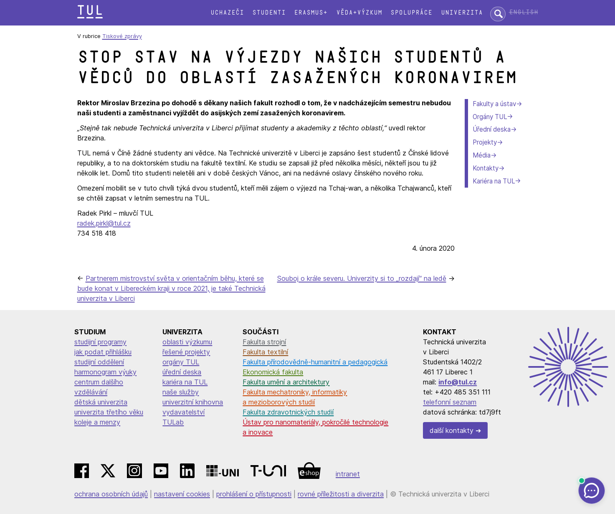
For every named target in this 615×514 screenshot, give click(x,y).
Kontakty (486, 168)
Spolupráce (411, 13)
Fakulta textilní (265, 352)
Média (482, 155)
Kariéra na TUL (494, 181)
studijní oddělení (99, 362)
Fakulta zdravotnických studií (288, 412)
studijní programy (100, 342)
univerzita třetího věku (108, 412)
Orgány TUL (490, 117)
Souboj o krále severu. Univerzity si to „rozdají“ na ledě (361, 278)
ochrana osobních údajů (111, 494)
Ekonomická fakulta (273, 372)
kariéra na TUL (185, 382)
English (523, 12)
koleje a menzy (97, 422)
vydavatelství (183, 412)
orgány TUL (180, 362)
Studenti (269, 13)
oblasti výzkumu (187, 342)
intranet (348, 474)
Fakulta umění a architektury (286, 382)
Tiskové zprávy (122, 36)
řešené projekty (186, 352)
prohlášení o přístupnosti (253, 494)
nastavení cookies (182, 494)
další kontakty (451, 430)
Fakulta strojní (264, 342)
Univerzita (462, 13)
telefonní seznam (449, 402)
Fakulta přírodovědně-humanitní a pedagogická (315, 362)
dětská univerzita (100, 402)
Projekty (485, 142)
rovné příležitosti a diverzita (341, 494)
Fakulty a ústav (494, 104)
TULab (173, 422)
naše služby (180, 392)
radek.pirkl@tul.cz (104, 223)
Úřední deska (492, 129)
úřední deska (181, 372)
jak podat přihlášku (103, 352)
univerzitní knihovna (192, 402)
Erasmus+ (310, 13)
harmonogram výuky (105, 372)
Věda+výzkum (359, 13)
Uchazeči (227, 13)
